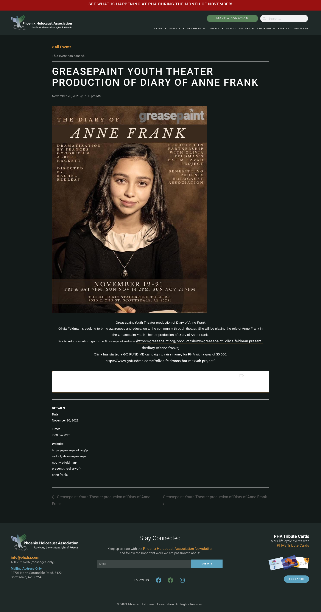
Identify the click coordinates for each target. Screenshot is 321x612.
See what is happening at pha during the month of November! (161, 4)
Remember (196, 29)
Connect (215, 29)
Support (284, 28)
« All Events (62, 47)
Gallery (246, 29)
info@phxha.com (25, 557)
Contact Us (301, 28)
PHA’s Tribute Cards (293, 545)
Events (231, 28)
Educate (177, 29)
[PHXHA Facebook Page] (158, 580)
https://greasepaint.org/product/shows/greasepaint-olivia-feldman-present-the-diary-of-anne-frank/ (70, 462)
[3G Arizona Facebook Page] (170, 580)
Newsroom (266, 29)
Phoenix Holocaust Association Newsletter (178, 548)
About (160, 29)
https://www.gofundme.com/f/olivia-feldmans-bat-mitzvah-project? (160, 361)
